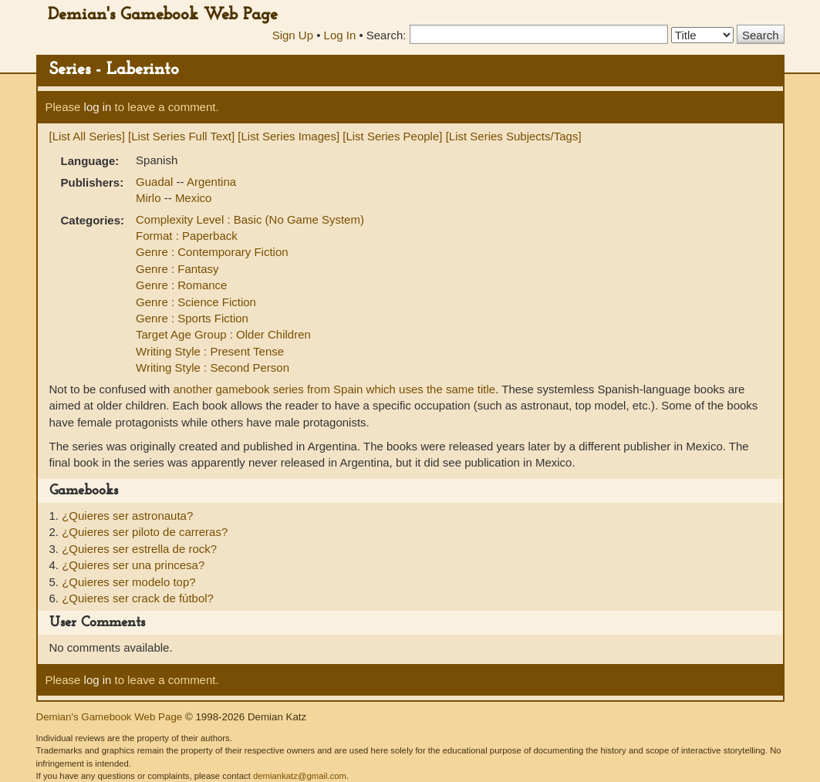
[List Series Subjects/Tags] (514, 136)
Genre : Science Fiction (196, 301)
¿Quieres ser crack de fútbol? (138, 598)
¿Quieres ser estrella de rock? (139, 548)
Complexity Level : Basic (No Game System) (250, 219)
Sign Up (292, 35)
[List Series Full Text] (181, 136)
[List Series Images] (288, 136)
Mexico (193, 197)
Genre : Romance (181, 285)
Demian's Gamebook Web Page (163, 15)
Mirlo (150, 197)
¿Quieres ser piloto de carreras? (145, 531)
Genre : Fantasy (177, 268)
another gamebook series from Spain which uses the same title (334, 389)
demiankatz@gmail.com (299, 775)
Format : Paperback (187, 235)
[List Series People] (392, 136)
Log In (340, 35)
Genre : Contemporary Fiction (212, 251)
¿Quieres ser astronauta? (127, 515)
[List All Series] (87, 136)
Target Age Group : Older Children (223, 334)
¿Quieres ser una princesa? (133, 564)
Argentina (211, 181)
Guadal (156, 181)
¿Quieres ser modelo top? (128, 581)
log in (98, 106)
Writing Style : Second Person (212, 367)
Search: (386, 35)
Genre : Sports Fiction (192, 318)
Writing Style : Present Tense (210, 351)
